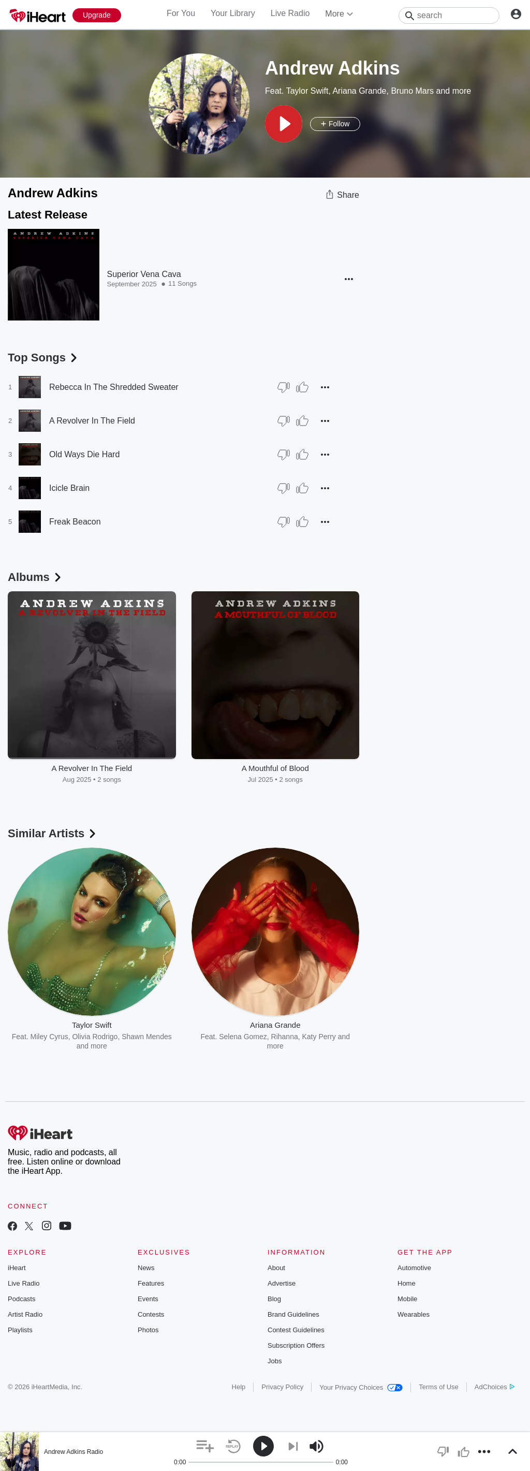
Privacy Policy (282, 1387)
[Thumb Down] (283, 387)
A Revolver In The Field (92, 420)
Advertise (282, 1283)
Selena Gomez (243, 1036)
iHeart (17, 1268)
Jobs (275, 1361)
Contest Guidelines (296, 1330)
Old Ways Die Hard (84, 454)
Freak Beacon (75, 521)
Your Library (233, 13)
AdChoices (494, 1387)
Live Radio (290, 13)
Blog (274, 1299)
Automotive (414, 1268)
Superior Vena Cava (144, 274)
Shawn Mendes (147, 1036)
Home (407, 1283)
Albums (35, 577)
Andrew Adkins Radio (73, 1451)
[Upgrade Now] (96, 15)
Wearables (414, 1314)
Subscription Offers (296, 1345)
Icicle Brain (69, 488)
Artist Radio (25, 1314)
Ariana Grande (359, 90)
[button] (283, 123)
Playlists (20, 1330)
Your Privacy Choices (361, 1387)
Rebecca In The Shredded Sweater (114, 387)
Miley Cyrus (49, 1036)
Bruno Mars (412, 90)
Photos (148, 1330)
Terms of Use (439, 1387)
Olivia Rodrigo (94, 1036)
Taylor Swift (307, 90)
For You (181, 13)
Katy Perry (319, 1036)
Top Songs (43, 357)
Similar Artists (53, 833)
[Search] (449, 15)
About (276, 1268)
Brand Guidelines (293, 1314)
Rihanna (284, 1036)
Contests (151, 1314)
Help (239, 1387)
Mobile (407, 1299)
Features (151, 1283)
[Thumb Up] (302, 387)
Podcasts (21, 1299)
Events (148, 1299)
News (146, 1268)
